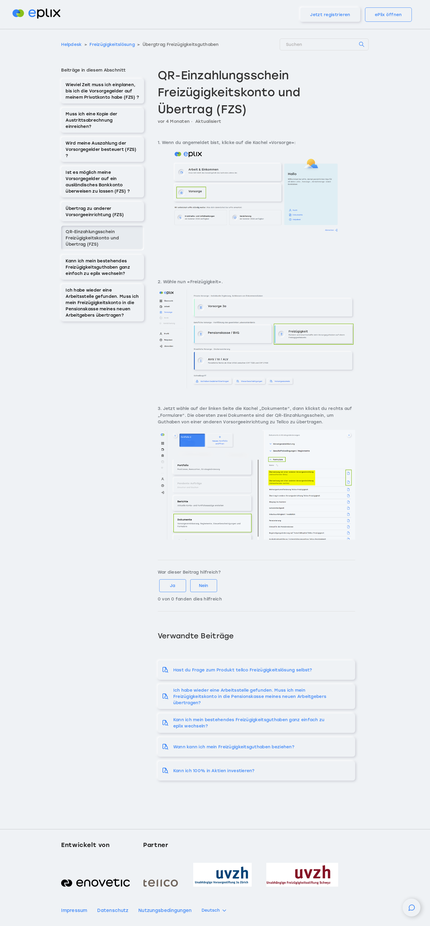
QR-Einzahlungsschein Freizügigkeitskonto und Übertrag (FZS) (92, 238)
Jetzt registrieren (330, 14)
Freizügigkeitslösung (112, 44)
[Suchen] (324, 44)
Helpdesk (71, 44)
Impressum (74, 910)
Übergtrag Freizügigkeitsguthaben (181, 44)
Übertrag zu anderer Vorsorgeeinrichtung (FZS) (95, 211)
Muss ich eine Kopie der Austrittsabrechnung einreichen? (91, 120)
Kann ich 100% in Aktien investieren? (214, 770)
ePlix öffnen (388, 14)
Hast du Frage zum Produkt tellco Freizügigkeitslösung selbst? (242, 670)
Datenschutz (112, 910)
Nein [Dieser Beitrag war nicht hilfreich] (203, 585)
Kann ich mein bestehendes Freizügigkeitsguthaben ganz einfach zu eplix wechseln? (98, 267)
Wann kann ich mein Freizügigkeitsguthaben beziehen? (233, 747)
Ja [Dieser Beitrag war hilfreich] (172, 585)
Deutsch (214, 910)
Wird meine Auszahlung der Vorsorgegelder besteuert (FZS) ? (101, 149)
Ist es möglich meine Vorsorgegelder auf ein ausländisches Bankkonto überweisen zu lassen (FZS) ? (98, 182)
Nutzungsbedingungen (164, 910)
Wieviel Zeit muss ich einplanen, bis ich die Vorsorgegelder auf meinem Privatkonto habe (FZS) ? (102, 91)
